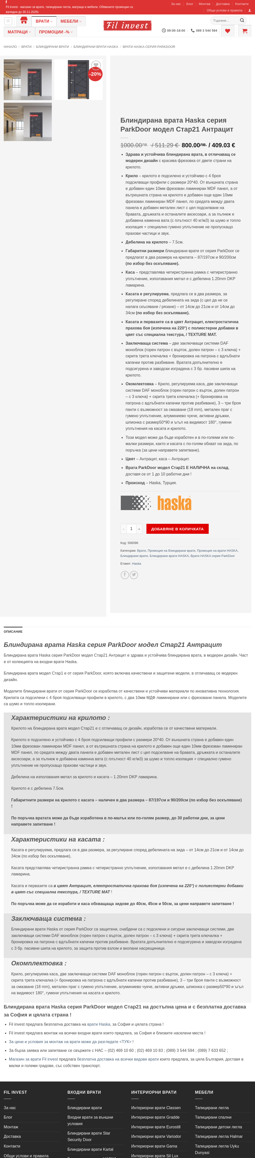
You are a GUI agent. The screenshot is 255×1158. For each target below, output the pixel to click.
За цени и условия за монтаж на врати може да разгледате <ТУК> (70, 1042)
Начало (10, 47)
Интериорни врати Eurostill (156, 1127)
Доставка (223, 4)
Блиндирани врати (52, 47)
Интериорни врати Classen (156, 1108)
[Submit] (242, 20)
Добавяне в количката (177, 529)
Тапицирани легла (212, 1108)
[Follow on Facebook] (6, 2)
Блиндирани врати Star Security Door (88, 1136)
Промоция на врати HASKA (217, 550)
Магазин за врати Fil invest (33, 1059)
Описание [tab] (13, 631)
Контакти (242, 4)
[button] (249, 10)
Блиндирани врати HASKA (95, 47)
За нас (176, 4)
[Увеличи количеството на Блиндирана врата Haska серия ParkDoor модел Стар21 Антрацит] (139, 529)
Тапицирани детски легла (218, 1127)
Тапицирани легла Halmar (219, 1136)
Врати (44, 21)
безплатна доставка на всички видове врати (118, 1059)
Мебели (71, 21)
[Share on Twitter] (134, 575)
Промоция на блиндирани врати (171, 550)
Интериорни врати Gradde (155, 1117)
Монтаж (204, 4)
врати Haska (98, 1024)
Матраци (19, 32)
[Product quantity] (131, 529)
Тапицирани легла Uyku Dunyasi (217, 1149)
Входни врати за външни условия (90, 1120)
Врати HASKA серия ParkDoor (149, 47)
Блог (189, 4)
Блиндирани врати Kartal (90, 1149)
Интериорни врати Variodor (156, 1136)
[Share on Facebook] (125, 575)
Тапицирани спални (213, 1117)
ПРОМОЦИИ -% (56, 32)
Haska (136, 563)
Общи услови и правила (225, 10)
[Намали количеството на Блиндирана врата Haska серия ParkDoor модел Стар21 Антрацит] (124, 529)
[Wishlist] (227, 30)
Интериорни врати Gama (154, 1146)
